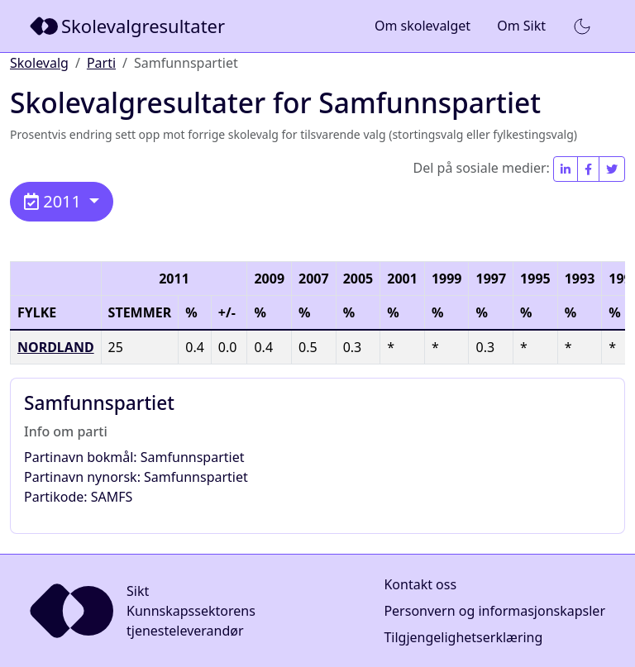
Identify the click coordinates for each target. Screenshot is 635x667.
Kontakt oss (420, 584)
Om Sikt (521, 26)
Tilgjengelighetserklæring (463, 637)
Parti (101, 63)
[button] (582, 26)
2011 (54, 201)
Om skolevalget (422, 26)
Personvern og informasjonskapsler (494, 611)
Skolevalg (39, 63)
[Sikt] (129, 26)
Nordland (55, 347)
